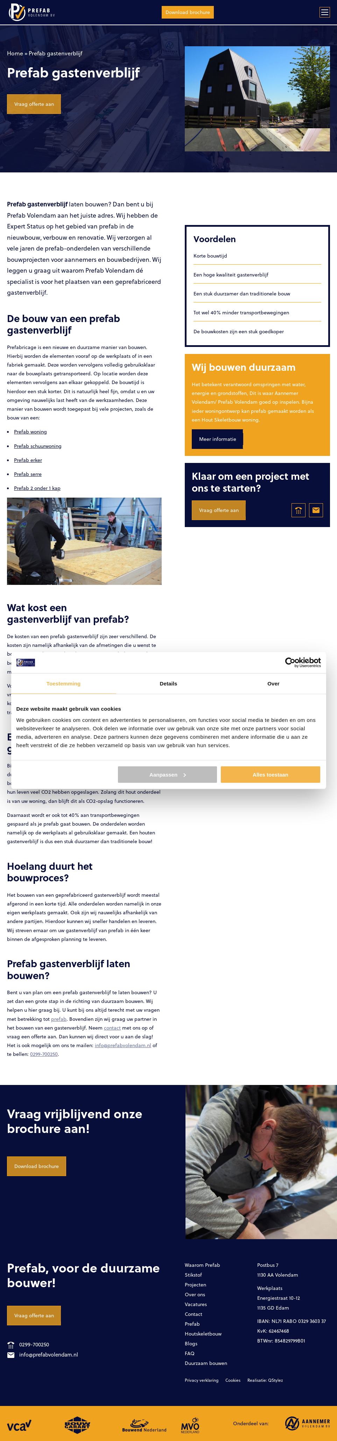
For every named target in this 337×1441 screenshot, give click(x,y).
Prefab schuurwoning (38, 446)
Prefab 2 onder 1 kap (37, 488)
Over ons (195, 1294)
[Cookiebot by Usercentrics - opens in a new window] (290, 662)
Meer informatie (217, 439)
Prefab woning (30, 431)
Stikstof (193, 1274)
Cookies (232, 1380)
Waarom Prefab (202, 1265)
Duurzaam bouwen (206, 1363)
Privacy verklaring (201, 1380)
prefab (58, 1019)
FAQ (190, 1353)
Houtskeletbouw (203, 1333)
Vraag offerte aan (34, 104)
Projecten (195, 1284)
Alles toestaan (270, 774)
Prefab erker (28, 460)
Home (15, 53)
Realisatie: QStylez (265, 1380)
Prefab (192, 1323)
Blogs (191, 1343)
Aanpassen (167, 774)
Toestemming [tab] (64, 684)
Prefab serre (28, 474)
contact (112, 1027)
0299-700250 (44, 1054)
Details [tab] (168, 684)
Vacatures (196, 1304)
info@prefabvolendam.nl (123, 1045)
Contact (193, 1314)
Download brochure (188, 12)
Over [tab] (273, 684)
